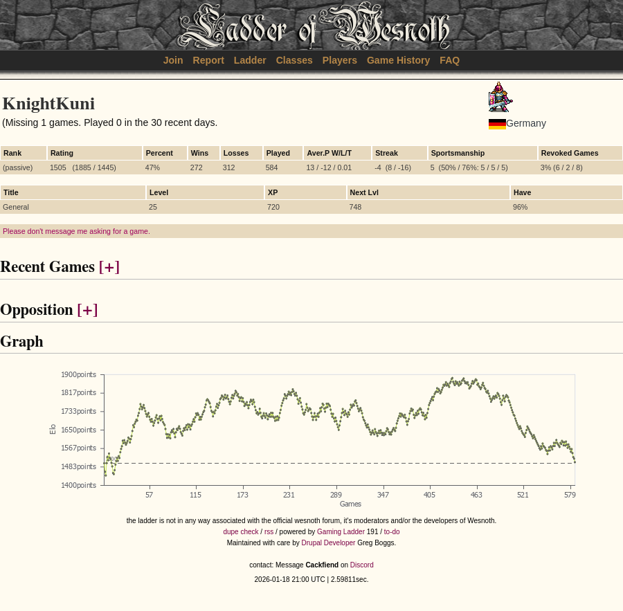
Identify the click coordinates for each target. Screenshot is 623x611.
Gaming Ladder (341, 532)
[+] (109, 267)
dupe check (240, 532)
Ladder (250, 60)
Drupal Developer (329, 543)
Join (173, 60)
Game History (399, 60)
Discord (362, 565)
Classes (294, 60)
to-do (392, 532)
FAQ (450, 60)
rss (268, 532)
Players (340, 60)
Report (208, 60)
